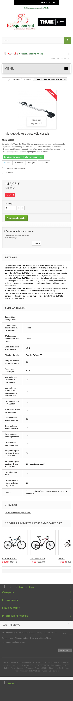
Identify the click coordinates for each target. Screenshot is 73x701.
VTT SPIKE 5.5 (37, 558)
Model (5, 140)
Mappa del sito (63, 59)
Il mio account (10, 608)
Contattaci (42, 2)
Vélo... (61, 558)
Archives (27, 79)
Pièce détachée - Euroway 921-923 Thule (33, 638)
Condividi (18, 163)
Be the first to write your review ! (18, 513)
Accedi (52, 2)
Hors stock (15, 79)
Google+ (31, 163)
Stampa (9, 173)
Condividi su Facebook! (15, 168)
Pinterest (44, 163)
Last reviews (11, 624)
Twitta (7, 163)
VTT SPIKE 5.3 (9, 558)
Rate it (36, 243)
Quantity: (9, 204)
